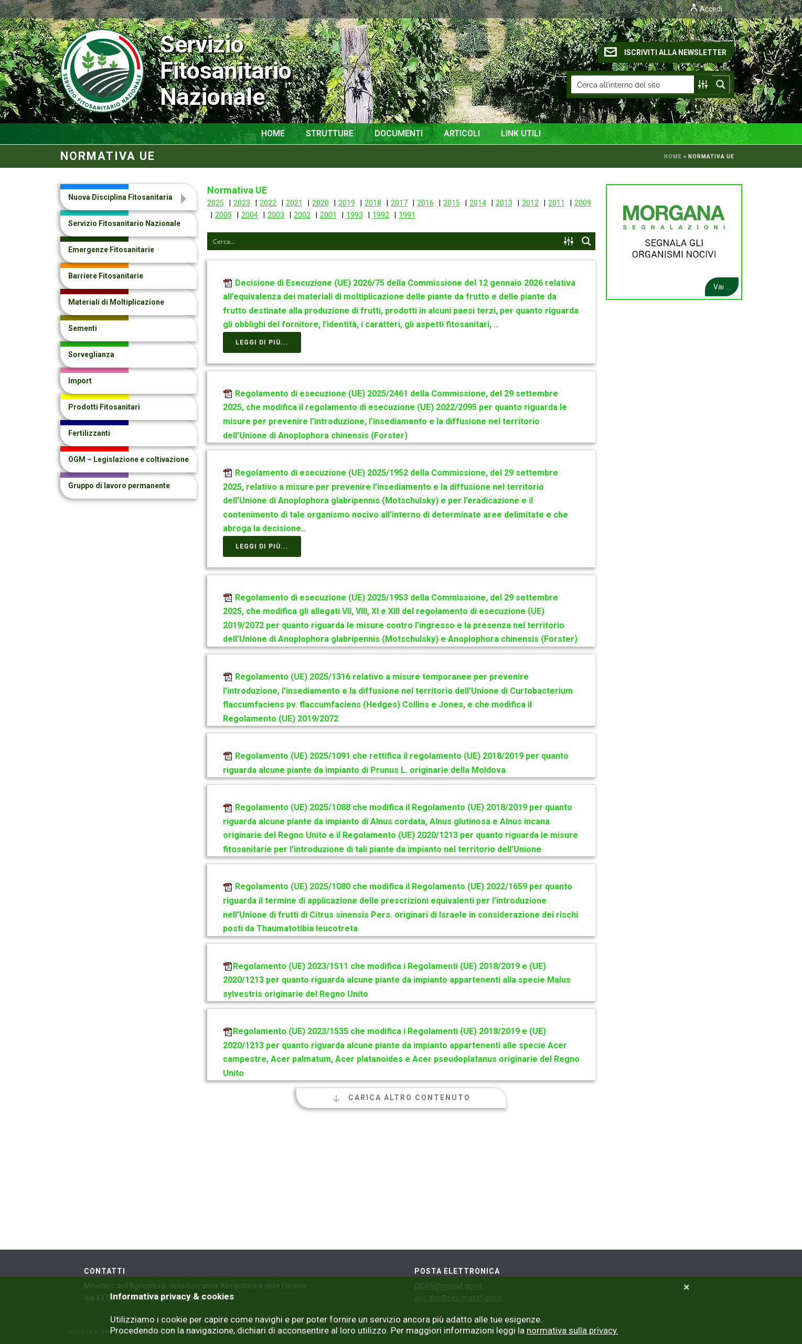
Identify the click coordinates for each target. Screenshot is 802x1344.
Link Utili (521, 133)
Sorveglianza (91, 354)
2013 (504, 203)
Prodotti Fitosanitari (104, 407)
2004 (249, 215)
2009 (582, 203)
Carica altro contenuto (401, 1098)
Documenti (399, 133)
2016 (425, 203)
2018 (373, 203)
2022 (268, 203)
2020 (320, 203)
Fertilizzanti (89, 433)
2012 (530, 203)
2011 (556, 203)
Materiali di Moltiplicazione (116, 302)
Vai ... (721, 287)
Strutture (330, 133)
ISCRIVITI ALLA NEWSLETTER (665, 52)
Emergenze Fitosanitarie (111, 249)
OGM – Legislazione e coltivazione (128, 459)
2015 (451, 203)
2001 (328, 215)
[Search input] (633, 84)
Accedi (706, 9)
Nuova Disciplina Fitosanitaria (120, 197)
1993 (354, 215)
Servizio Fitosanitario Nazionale (134, 71)
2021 (294, 203)
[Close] (686, 1287)
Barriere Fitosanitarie (105, 276)
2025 (215, 203)
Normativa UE (237, 190)
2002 (302, 215)
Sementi (82, 328)
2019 (346, 203)
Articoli (462, 133)
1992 (380, 215)
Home (273, 133)
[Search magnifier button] (721, 84)
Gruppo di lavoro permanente (119, 485)
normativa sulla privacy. (572, 1330)
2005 (223, 215)
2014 (477, 203)
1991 (407, 215)
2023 (241, 203)
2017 (399, 203)
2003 (276, 215)
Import (80, 381)
